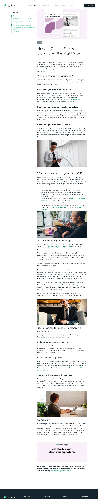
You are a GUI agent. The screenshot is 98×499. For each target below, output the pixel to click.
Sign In (93, 2)
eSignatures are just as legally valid (58, 247)
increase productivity (57, 207)
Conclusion (16, 31)
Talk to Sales (89, 5)
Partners (64, 5)
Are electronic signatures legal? (23, 25)
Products (28, 5)
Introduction (17, 16)
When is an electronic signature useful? (22, 21)
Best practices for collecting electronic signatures (24, 28)
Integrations (46, 5)
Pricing (71, 5)
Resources (55, 5)
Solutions (37, 5)
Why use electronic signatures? (22, 18)
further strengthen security (71, 99)
